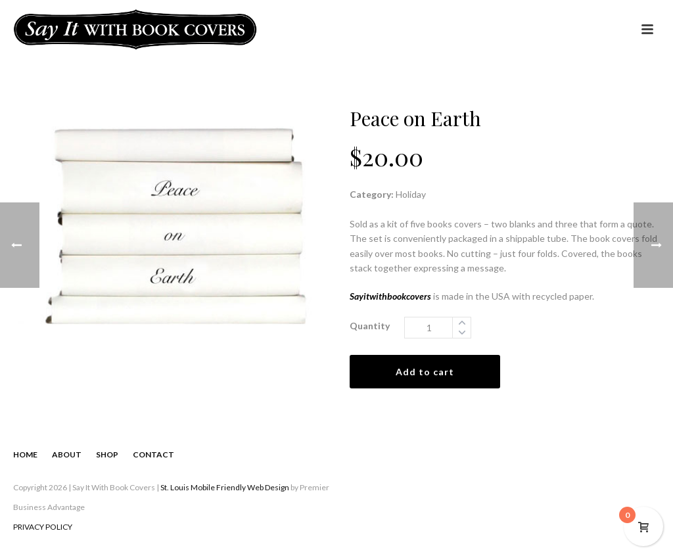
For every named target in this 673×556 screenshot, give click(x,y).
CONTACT (153, 454)
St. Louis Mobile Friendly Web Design (224, 487)
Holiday (411, 194)
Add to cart (425, 371)
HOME (25, 454)
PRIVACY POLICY (42, 527)
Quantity (370, 325)
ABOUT (66, 454)
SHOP (107, 454)
